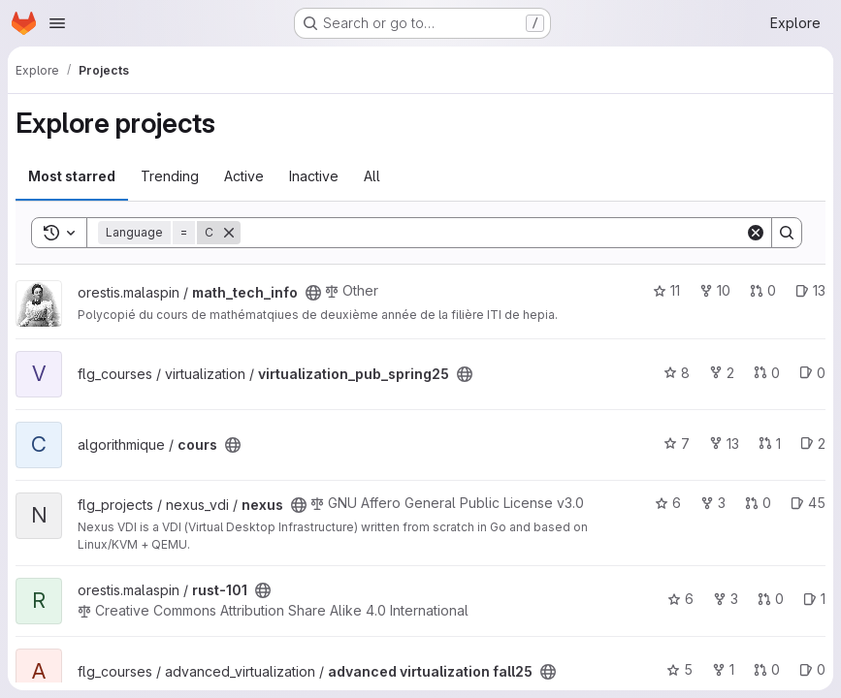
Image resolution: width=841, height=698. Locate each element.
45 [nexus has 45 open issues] (808, 502)
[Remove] (229, 232)
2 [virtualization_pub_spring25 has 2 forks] (721, 373)
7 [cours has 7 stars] (676, 443)
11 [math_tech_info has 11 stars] (666, 290)
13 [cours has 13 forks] (724, 443)
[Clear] (755, 232)
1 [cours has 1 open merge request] (770, 443)
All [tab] (372, 176)
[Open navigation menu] (57, 23)
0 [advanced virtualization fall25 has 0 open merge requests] (767, 669)
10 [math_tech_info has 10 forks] (714, 290)
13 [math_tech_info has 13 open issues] (810, 290)
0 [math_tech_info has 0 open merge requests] (763, 290)
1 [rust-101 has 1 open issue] (814, 598)
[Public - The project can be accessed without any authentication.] (313, 293)
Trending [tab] (170, 176)
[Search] (492, 232)
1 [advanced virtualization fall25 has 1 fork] (723, 669)
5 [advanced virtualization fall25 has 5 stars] (679, 669)
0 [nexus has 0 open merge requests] (758, 502)
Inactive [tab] (314, 176)
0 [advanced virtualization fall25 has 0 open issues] (812, 669)
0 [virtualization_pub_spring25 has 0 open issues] (812, 373)
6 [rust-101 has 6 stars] (680, 598)
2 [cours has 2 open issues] (812, 443)
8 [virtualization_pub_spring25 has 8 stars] (676, 373)
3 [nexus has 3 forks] (713, 502)
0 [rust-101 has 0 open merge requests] (771, 598)
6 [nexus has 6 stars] (668, 502)
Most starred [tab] (71, 176)
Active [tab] (244, 176)
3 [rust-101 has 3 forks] (725, 598)
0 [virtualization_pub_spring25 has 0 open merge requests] (767, 373)
